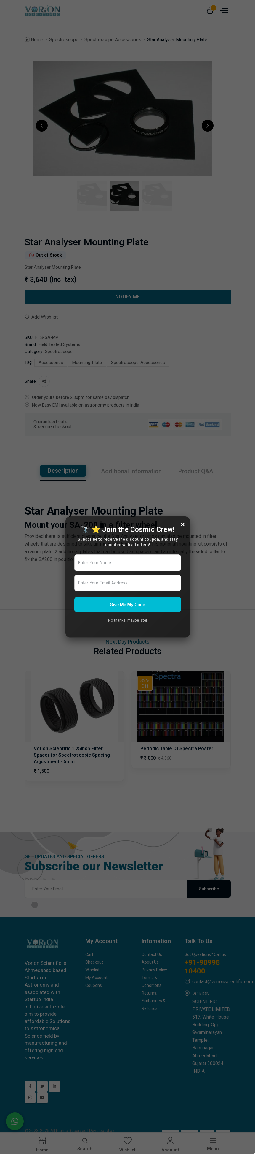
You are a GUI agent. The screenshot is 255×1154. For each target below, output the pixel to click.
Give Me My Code (127, 604)
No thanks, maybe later (127, 620)
